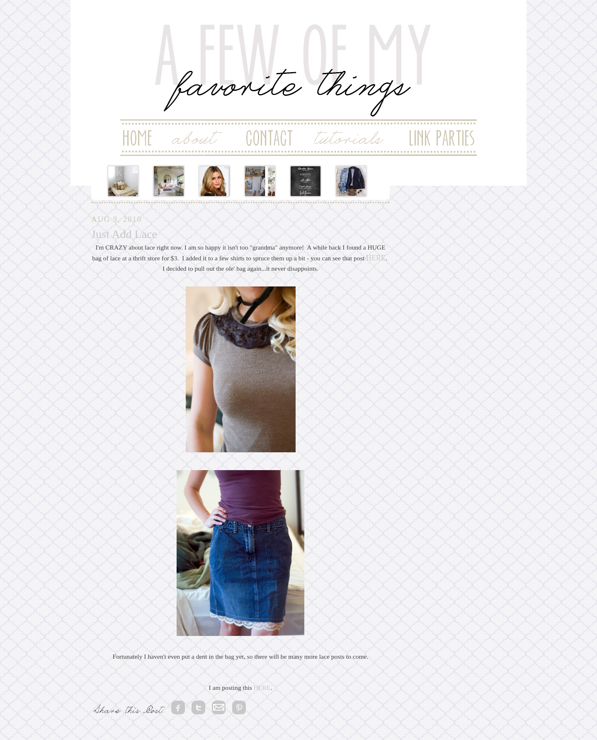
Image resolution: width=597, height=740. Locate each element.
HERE (376, 258)
